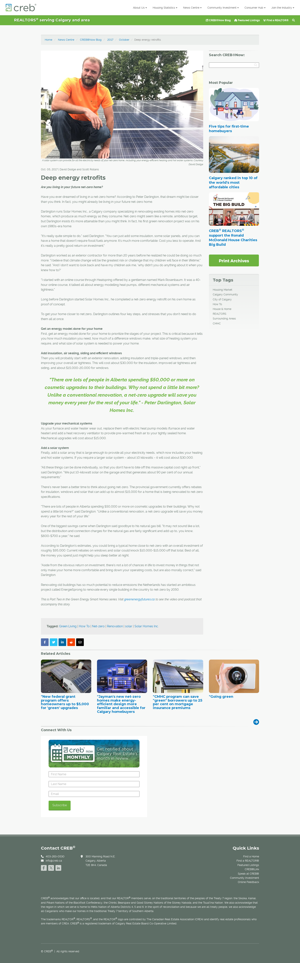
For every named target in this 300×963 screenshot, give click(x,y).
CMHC (217, 323)
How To (84, 626)
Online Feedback (248, 882)
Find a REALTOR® (276, 20)
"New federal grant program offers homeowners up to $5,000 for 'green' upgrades (65, 702)
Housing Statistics (165, 7)
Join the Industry (282, 7)
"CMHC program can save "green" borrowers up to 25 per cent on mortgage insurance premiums (177, 702)
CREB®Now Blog (218, 20)
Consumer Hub (255, 7)
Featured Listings (247, 20)
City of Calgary (222, 299)
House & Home (222, 308)
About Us (140, 7)
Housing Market (222, 289)
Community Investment (223, 7)
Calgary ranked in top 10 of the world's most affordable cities (233, 182)
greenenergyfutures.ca (139, 599)
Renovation (115, 626)
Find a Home (251, 856)
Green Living (68, 626)
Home (48, 39)
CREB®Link (252, 869)
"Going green (221, 697)
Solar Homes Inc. (147, 626)
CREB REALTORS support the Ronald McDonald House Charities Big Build (233, 238)
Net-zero (98, 626)
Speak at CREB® (248, 873)
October (124, 39)
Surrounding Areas (224, 318)
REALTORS (219, 313)
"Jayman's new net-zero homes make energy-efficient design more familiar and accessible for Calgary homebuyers (121, 704)
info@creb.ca (54, 860)
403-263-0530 (55, 856)
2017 (110, 39)
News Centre (192, 7)
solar (128, 626)
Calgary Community (225, 294)
